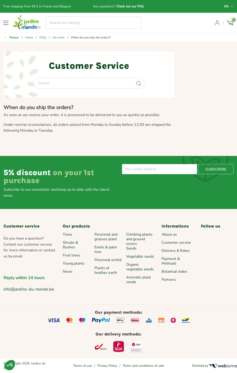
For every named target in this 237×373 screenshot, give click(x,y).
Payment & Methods (171, 261)
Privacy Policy (107, 366)
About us (169, 234)
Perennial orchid (108, 259)
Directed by (214, 366)
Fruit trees (71, 255)
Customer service (176, 242)
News (67, 271)
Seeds (131, 248)
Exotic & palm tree (105, 249)
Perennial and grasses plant (105, 237)
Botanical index (174, 271)
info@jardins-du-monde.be (28, 289)
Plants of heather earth (105, 270)
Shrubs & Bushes (70, 245)
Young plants (73, 263)
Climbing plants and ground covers (139, 239)
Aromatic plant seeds (138, 279)
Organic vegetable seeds (140, 267)
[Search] (93, 23)
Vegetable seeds (140, 256)
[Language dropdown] (229, 6)
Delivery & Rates (176, 250)
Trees (67, 234)
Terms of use (82, 366)
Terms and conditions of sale (143, 366)
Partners (169, 279)
